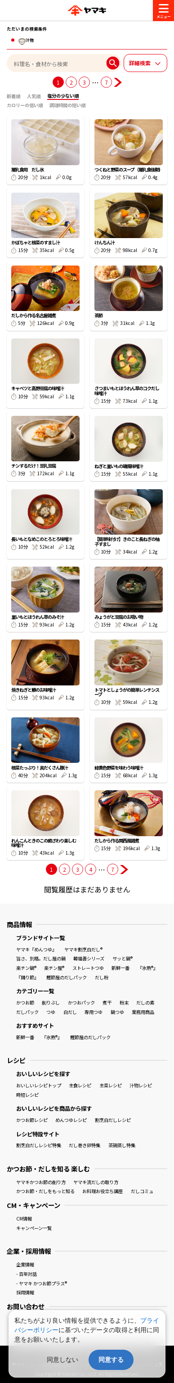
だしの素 (145, 1002)
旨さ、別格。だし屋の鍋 (41, 958)
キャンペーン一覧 (34, 1228)
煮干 (107, 1002)
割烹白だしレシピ (113, 1120)
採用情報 (25, 1292)
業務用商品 (143, 1012)
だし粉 (101, 977)
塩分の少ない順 (63, 95)
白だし (70, 1012)
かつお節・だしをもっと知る (45, 1191)
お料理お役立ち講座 (102, 1191)
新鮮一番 (120, 967)
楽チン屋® (54, 967)
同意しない (62, 1359)
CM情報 (24, 1218)
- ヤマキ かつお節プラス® (41, 1283)
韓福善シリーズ (88, 958)
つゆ (50, 1012)
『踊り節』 (27, 977)
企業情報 (25, 1264)
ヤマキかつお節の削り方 (41, 1182)
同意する (111, 1359)
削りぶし (51, 1002)
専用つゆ (94, 1012)
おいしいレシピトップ (38, 1085)
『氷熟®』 (148, 967)
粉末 (124, 1002)
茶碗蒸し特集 (121, 1145)
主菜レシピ (110, 1085)
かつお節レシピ (32, 1120)
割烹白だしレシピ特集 (38, 1145)
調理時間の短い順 (67, 105)
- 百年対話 (26, 1273)
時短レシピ (27, 1094)
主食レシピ (80, 1085)
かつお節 (25, 1002)
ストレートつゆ (88, 967)
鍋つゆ (117, 1012)
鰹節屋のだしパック (66, 977)
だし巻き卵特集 (84, 1145)
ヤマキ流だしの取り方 (95, 1182)
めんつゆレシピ (71, 1120)
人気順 (33, 96)
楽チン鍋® (26, 967)
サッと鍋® (122, 958)
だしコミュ (142, 1191)
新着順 (13, 96)
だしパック (27, 1012)
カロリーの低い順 (25, 105)
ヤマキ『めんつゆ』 (36, 949)
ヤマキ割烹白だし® (83, 949)
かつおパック (81, 1002)
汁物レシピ (140, 1085)
